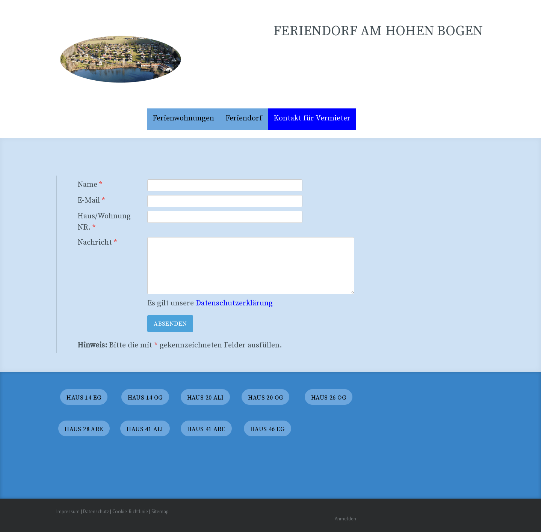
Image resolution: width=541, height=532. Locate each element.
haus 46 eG (267, 429)
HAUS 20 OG (265, 397)
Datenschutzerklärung (234, 303)
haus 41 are (206, 429)
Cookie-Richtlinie (130, 511)
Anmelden (345, 518)
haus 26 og (328, 397)
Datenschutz (96, 511)
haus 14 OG (145, 397)
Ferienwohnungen (183, 118)
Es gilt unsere (210, 303)
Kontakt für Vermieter (312, 118)
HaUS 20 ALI (205, 397)
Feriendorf (243, 118)
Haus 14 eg (83, 397)
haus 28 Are (84, 429)
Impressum (68, 511)
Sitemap (160, 511)
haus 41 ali (145, 429)
